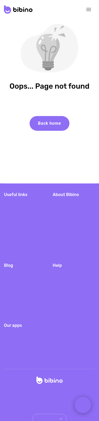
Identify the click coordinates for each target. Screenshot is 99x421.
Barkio (10, 333)
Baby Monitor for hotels (68, 231)
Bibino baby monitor (71, 203)
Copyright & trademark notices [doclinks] (49, 403)
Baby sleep (14, 305)
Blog (8, 219)
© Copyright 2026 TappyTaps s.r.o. (49, 390)
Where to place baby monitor (23, 284)
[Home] (49, 382)
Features (61, 290)
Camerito (12, 342)
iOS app (60, 211)
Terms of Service (65, 397)
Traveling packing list (23, 273)
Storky (10, 350)
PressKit (61, 242)
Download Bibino (20, 203)
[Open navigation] (89, 9)
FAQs (58, 273)
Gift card (12, 236)
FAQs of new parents (23, 296)
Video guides (65, 281)
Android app (64, 219)
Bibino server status (22, 253)
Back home (49, 123)
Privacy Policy (31, 397)
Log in (10, 245)
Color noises (15, 313)
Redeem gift (15, 228)
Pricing (10, 211)
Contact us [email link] (63, 298)
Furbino (11, 359)
